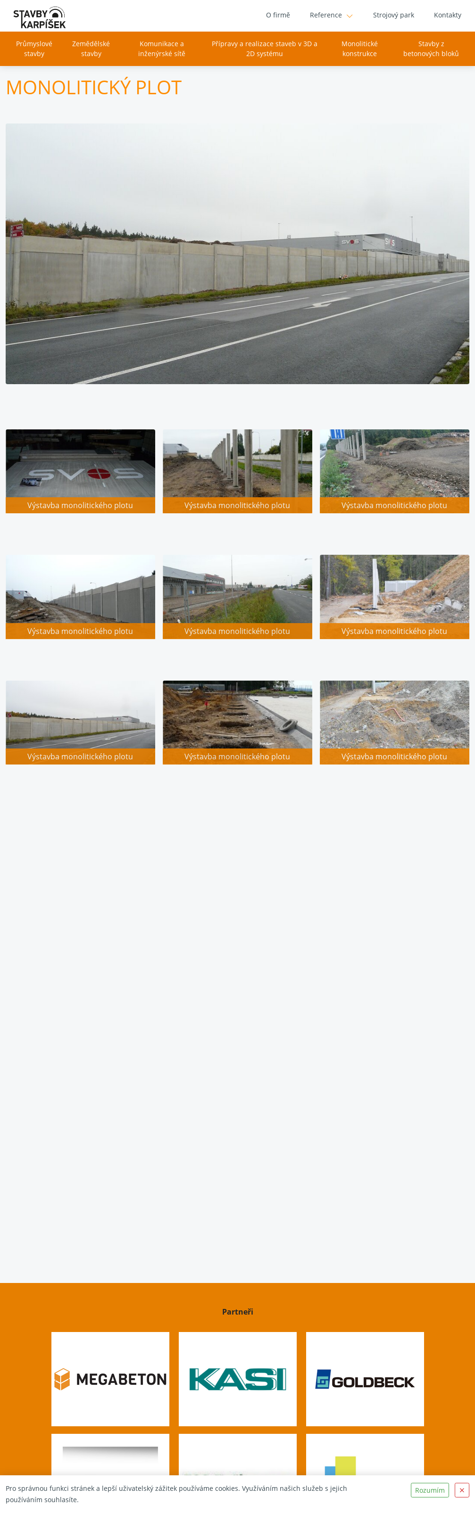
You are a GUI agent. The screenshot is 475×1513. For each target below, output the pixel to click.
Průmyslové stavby (34, 49)
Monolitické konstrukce (360, 49)
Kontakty (447, 15)
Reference (326, 15)
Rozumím (430, 1490)
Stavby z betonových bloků (431, 49)
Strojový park (393, 15)
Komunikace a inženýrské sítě (161, 49)
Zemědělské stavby (91, 49)
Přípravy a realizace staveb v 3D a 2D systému (264, 49)
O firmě (278, 15)
